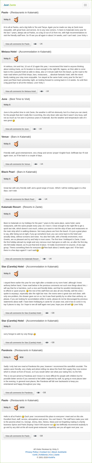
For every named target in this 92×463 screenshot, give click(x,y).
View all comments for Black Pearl (19, 199)
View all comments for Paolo (17, 44)
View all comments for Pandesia (18, 393)
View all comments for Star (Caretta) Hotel (23, 313)
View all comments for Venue (17, 164)
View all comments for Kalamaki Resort (21, 259)
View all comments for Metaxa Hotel (20, 91)
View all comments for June (17, 129)
